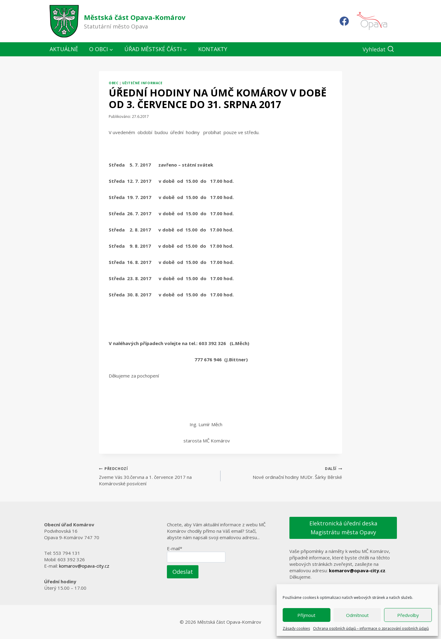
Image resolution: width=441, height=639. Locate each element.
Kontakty (212, 49)
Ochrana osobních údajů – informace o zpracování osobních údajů (371, 628)
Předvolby (408, 615)
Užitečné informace (142, 83)
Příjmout (306, 615)
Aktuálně (64, 49)
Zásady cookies (296, 628)
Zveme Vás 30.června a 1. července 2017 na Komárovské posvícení (157, 476)
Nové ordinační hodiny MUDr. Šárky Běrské (283, 472)
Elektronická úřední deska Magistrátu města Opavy (343, 528)
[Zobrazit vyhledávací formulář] (378, 49)
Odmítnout (357, 615)
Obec (113, 83)
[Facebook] (344, 21)
